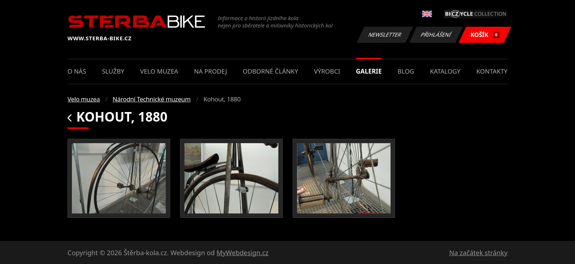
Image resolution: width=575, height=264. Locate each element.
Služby (113, 71)
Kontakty (492, 71)
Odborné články (270, 71)
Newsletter (385, 34)
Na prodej (210, 71)
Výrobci (327, 71)
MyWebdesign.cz (242, 252)
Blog (406, 71)
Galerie (369, 71)
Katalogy (445, 71)
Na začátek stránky (478, 252)
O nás (76, 71)
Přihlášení (436, 34)
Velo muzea (159, 71)
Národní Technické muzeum (152, 99)
